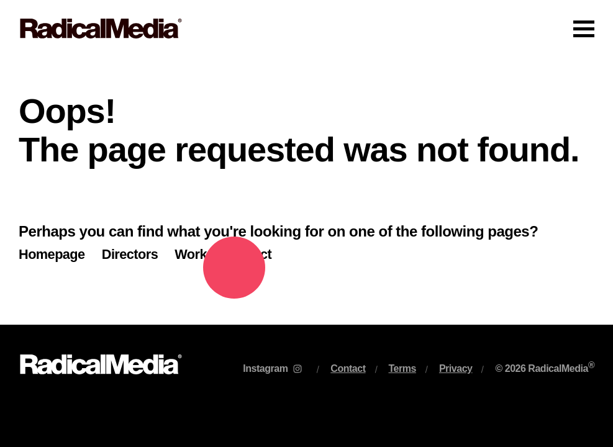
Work (191, 254)
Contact (247, 254)
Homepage (52, 254)
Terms (402, 368)
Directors (130, 254)
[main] (306, 191)
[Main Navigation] (306, 28)
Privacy (456, 368)
